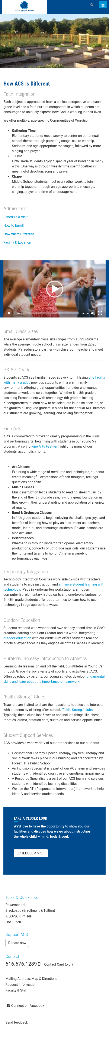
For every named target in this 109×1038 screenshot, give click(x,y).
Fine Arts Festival (44, 446)
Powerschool (15, 905)
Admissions (14, 209)
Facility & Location (17, 242)
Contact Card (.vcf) (58, 964)
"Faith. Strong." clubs (77, 710)
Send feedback (17, 1022)
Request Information (21, 985)
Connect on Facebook (27, 1006)
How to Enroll (13, 225)
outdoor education (17, 638)
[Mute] (93, 313)
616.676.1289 (21, 964)
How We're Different (18, 234)
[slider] (51, 313)
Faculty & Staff (17, 990)
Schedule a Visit (15, 217)
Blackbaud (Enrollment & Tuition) (30, 911)
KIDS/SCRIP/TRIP (19, 916)
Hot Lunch (13, 922)
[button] (54, 289)
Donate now (17, 943)
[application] (54, 288)
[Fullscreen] (100, 313)
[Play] (9, 313)
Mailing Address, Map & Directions (31, 979)
